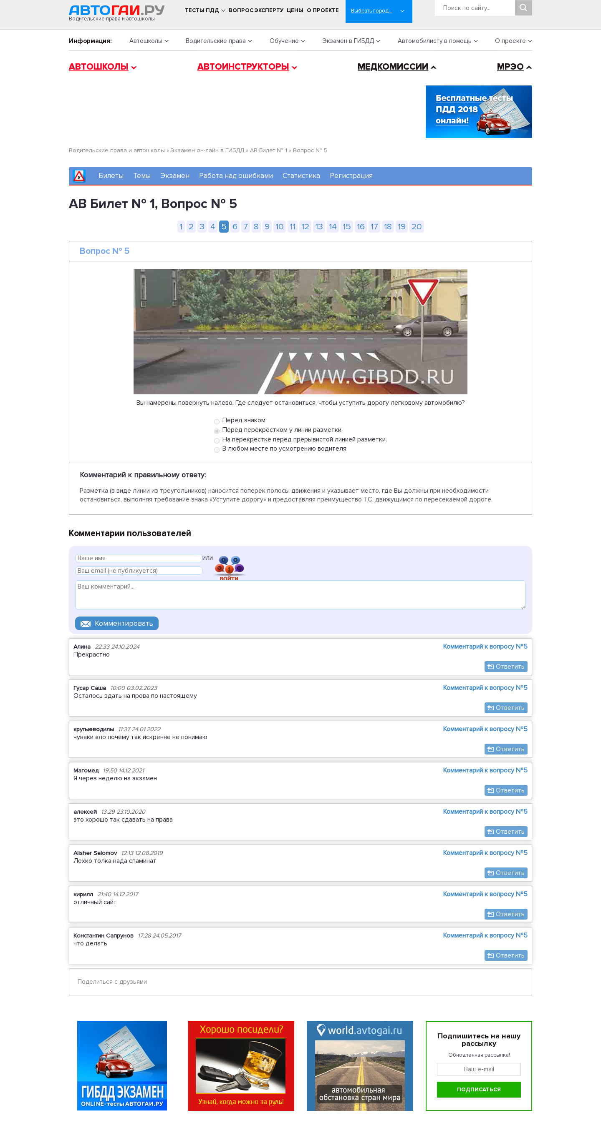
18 (388, 226)
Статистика (301, 176)
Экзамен (174, 176)
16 (361, 226)
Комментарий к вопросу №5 (485, 646)
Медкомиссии (393, 67)
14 (333, 226)
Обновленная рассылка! (479, 1055)
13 (319, 226)
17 (374, 226)
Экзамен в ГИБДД (348, 41)
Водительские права (216, 41)
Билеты (111, 176)
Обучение (284, 41)
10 (279, 226)
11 (292, 226)
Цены (295, 10)
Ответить (510, 666)
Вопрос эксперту (256, 10)
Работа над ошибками (236, 176)
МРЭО (510, 67)
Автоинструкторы (243, 67)
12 (305, 226)
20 (417, 226)
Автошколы (145, 41)
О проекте (323, 10)
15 (347, 226)
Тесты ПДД (202, 10)
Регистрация (351, 176)
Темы (142, 176)
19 (402, 226)
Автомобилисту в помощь (435, 41)
